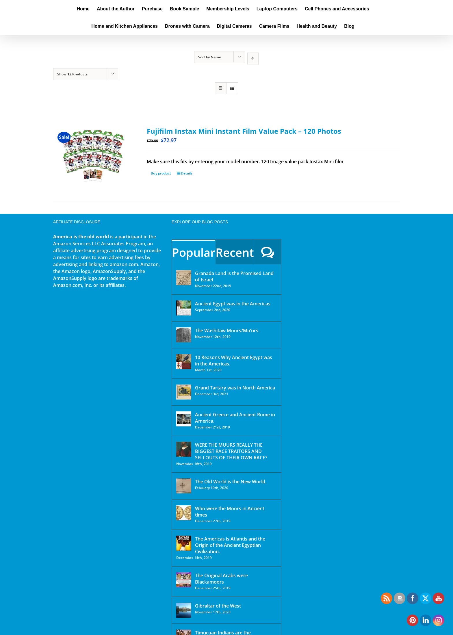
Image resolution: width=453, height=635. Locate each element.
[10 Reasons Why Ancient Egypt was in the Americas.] (183, 361)
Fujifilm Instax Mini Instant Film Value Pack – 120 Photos (244, 131)
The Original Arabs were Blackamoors (221, 578)
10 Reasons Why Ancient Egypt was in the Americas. (233, 360)
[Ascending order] (253, 58)
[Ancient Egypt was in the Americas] (183, 307)
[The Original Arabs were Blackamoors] (183, 579)
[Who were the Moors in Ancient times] (183, 512)
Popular (193, 252)
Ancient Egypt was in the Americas (232, 303)
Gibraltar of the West (218, 606)
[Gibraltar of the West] (183, 610)
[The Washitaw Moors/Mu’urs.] (183, 334)
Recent (235, 252)
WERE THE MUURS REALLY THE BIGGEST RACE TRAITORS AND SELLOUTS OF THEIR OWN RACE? (231, 451)
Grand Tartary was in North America (235, 388)
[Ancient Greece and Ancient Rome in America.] (183, 418)
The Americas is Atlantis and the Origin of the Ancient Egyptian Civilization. (230, 545)
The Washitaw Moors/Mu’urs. (227, 330)
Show (72, 74)
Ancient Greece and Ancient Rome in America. (235, 417)
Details (186, 173)
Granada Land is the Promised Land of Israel (234, 276)
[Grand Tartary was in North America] (183, 392)
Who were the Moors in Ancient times (229, 511)
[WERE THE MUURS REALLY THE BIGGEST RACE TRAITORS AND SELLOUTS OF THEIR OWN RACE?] (183, 449)
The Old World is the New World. (230, 481)
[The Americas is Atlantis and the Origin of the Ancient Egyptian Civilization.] (183, 543)
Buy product (161, 173)
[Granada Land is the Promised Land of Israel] (183, 277)
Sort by (209, 57)
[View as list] (232, 88)
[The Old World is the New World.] (183, 485)
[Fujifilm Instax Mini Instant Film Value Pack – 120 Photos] (93, 156)
